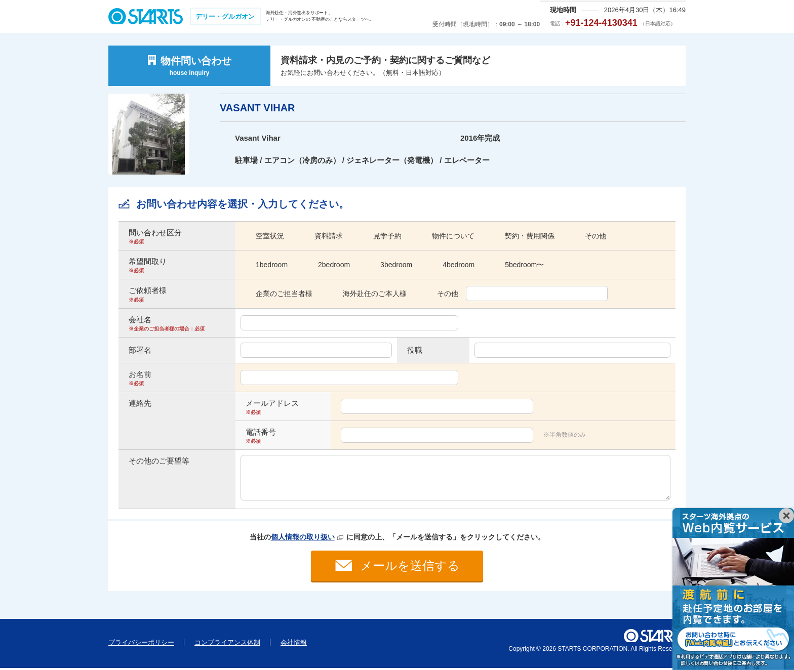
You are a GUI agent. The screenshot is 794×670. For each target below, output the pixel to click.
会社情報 (294, 644)
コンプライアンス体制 (227, 644)
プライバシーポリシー (141, 644)
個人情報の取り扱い (303, 537)
